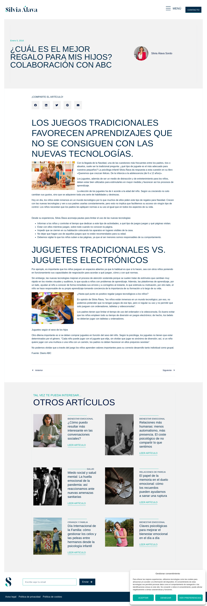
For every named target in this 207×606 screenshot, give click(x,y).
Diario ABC (45, 353)
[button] (35, 105)
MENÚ (177, 8)
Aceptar (143, 598)
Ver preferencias (190, 598)
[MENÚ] (168, 8)
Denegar (165, 598)
